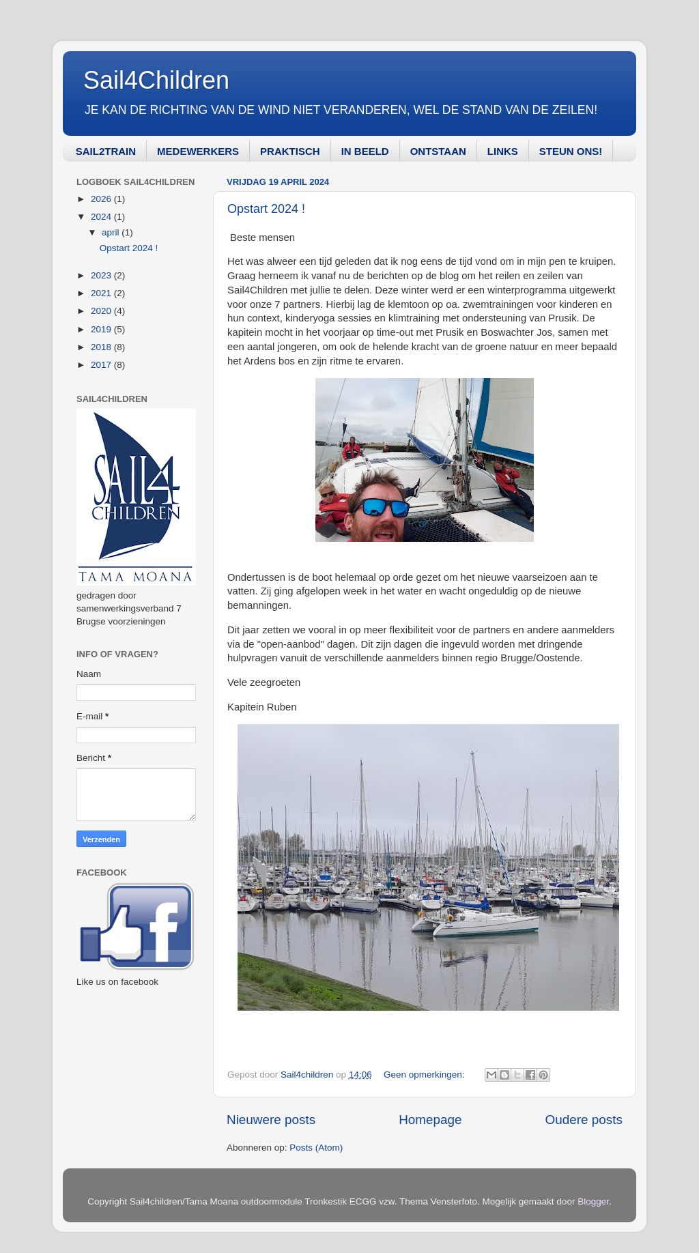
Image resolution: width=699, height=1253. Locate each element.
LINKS (502, 151)
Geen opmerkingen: (425, 1074)
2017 (102, 365)
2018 (102, 347)
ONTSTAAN (438, 151)
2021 (102, 293)
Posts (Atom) (316, 1147)
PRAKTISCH (290, 151)
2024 (102, 217)
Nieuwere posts (271, 1119)
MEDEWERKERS (198, 151)
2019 (102, 329)
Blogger (593, 1201)
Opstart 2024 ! (266, 209)
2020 (102, 311)
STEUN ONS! (571, 151)
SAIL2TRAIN (106, 151)
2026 (102, 199)
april (112, 232)
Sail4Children (156, 80)
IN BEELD (365, 151)
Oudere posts (584, 1119)
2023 (102, 275)
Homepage (430, 1119)
